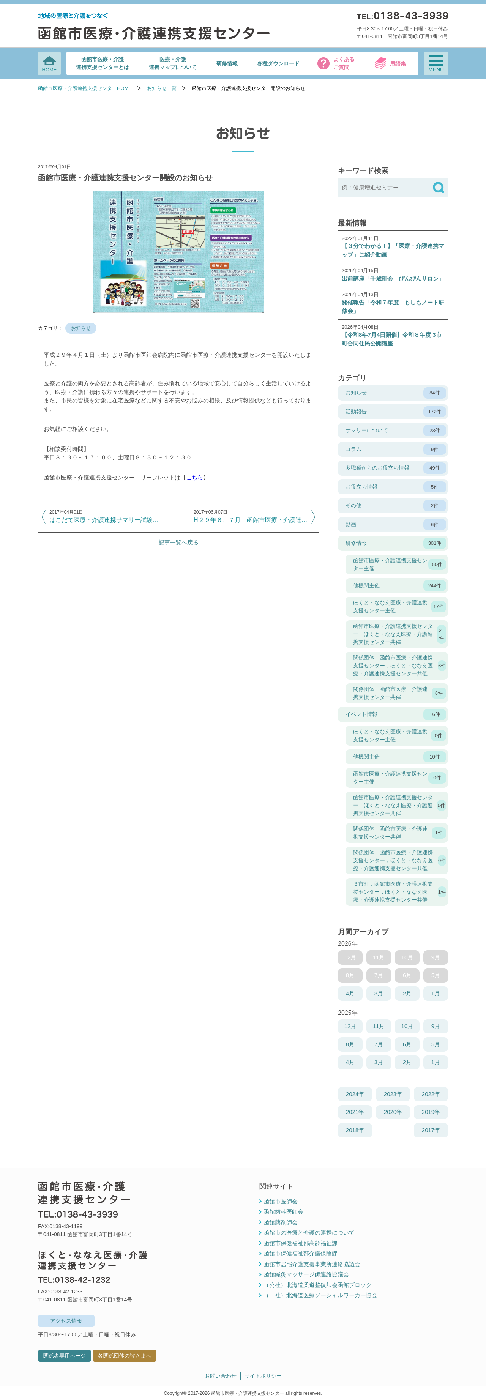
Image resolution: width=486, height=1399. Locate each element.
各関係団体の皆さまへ (124, 1356)
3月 (378, 993)
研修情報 (227, 63)
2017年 (431, 1130)
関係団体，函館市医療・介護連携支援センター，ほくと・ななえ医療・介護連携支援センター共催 (399, 666)
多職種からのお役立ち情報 (396, 468)
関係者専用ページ (64, 1356)
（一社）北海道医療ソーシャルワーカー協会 (320, 1295)
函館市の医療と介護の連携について (309, 1232)
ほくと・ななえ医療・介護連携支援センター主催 (399, 606)
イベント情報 (396, 714)
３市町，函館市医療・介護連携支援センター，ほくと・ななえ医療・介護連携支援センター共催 (399, 892)
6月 (407, 1044)
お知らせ (81, 328)
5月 (435, 1044)
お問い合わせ (221, 1376)
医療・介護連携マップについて (173, 63)
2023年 (393, 1094)
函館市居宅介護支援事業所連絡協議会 (312, 1264)
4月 (350, 993)
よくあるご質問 (344, 63)
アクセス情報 (66, 1321)
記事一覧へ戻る (179, 542)
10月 (407, 1026)
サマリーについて (396, 430)
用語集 (398, 63)
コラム (396, 449)
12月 (350, 1026)
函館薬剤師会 (281, 1222)
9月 (435, 1026)
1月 (435, 993)
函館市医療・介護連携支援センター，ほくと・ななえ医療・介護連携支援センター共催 (399, 634)
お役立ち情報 (396, 487)
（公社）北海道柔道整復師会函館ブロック (318, 1285)
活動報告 (396, 412)
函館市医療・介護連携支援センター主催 (399, 564)
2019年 (431, 1112)
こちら (194, 477)
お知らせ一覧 (162, 88)
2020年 (393, 1112)
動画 (396, 524)
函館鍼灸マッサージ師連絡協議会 (306, 1274)
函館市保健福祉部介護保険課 (301, 1253)
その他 (396, 505)
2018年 (355, 1130)
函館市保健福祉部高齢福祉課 (301, 1243)
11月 (379, 1026)
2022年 (431, 1094)
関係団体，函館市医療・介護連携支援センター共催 (399, 693)
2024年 (355, 1094)
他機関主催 (399, 585)
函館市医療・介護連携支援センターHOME (85, 88)
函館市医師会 (281, 1201)
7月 (378, 1044)
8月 (350, 1044)
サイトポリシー (263, 1376)
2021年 (355, 1112)
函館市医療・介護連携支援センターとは (102, 63)
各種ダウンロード (278, 63)
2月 (407, 993)
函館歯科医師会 (283, 1211)
